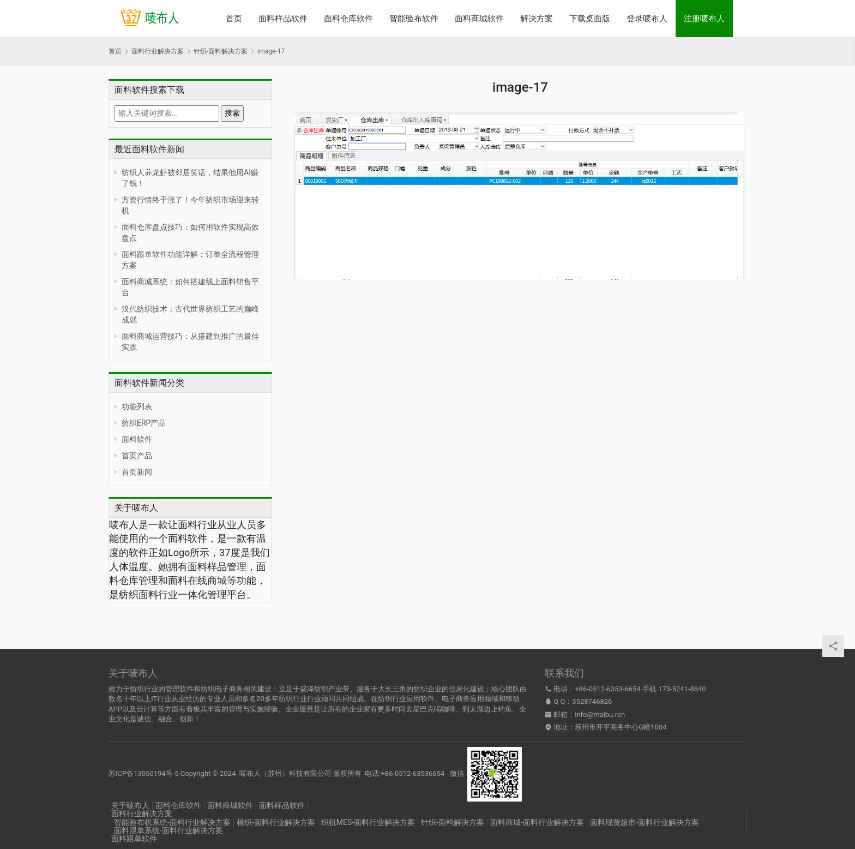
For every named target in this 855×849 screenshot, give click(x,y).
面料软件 (137, 439)
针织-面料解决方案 (452, 822)
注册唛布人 (704, 18)
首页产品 (137, 455)
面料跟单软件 (134, 838)
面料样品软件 (283, 18)
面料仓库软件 (348, 18)
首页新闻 (137, 472)
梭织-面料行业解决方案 (276, 822)
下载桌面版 (589, 18)
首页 (234, 18)
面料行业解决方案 (141, 813)
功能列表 (137, 406)
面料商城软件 (479, 18)
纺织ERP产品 (144, 422)
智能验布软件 (413, 18)
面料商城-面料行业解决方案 (537, 822)
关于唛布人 (130, 805)
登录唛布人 (647, 18)
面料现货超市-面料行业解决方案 (644, 822)
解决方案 (536, 18)
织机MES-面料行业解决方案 (368, 822)
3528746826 (592, 701)
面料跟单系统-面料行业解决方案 (168, 830)
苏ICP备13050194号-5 (144, 773)
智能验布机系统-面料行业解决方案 (172, 822)
